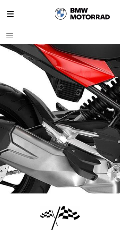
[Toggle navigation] (9, 35)
